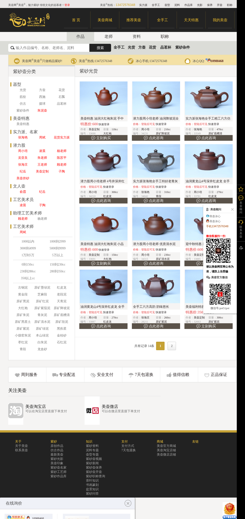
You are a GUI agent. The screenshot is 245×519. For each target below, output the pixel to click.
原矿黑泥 (22, 301)
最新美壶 (57, 454)
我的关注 (241, 189)
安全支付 (105, 374)
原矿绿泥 (42, 328)
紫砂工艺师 (59, 472)
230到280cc (28, 271)
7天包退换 (144, 374)
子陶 (62, 171)
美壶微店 (110, 406)
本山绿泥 (42, 335)
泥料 (177, 5)
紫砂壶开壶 (94, 472)
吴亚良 (23, 157)
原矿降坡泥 (62, 308)
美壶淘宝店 (35, 406)
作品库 (188, 5)
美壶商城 (105, 20)
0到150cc (28, 264)
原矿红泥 (42, 301)
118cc (115, 129)
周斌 (42, 137)
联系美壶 (21, 450)
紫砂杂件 (182, 47)
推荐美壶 (133, 20)
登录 (67, 5)
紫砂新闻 (92, 463)
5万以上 (57, 255)
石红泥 (62, 342)
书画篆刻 (92, 485)
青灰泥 (42, 315)
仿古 (23, 103)
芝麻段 (42, 294)
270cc (220, 192)
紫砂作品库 (59, 476)
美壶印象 (57, 463)
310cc (167, 192)
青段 (23, 349)
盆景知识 (92, 489)
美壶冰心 (215, 216)
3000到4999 (28, 248)
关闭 (231, 209)
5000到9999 (58, 248)
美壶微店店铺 (166, 454)
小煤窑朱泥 (23, 335)
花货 (152, 47)
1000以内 (27, 241)
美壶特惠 (22, 124)
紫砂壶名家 (59, 467)
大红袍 (23, 308)
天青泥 (62, 301)
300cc (115, 192)
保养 (210, 5)
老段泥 (62, 294)
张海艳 (23, 137)
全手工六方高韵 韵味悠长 (151, 306)
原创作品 (57, 446)
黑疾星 (62, 328)
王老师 (42, 164)
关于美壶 (21, 446)
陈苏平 (62, 157)
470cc (220, 129)
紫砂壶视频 (94, 459)
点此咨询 (156, 138)
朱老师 (42, 157)
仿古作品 (57, 450)
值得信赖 (181, 374)
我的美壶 (220, 20)
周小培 (23, 151)
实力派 (143, 5)
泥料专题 (92, 450)
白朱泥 (42, 342)
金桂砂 (62, 335)
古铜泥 (23, 287)
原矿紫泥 (22, 328)
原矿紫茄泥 (42, 308)
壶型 (167, 5)
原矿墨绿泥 (42, 287)
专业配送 (67, 374)
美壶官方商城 (166, 446)
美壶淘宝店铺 (166, 450)
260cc (167, 317)
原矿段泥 (61, 321)
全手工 (156, 5)
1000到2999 (58, 241)
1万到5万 (27, 255)
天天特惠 (191, 20)
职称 (229, 5)
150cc (115, 254)
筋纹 (23, 97)
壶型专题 (92, 454)
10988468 (214, 61)
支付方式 (127, 446)
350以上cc (28, 278)
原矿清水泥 (42, 321)
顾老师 (62, 164)
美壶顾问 (241, 207)
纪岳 (23, 171)
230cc (167, 254)
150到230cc (57, 264)
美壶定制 (42, 171)
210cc (167, 129)
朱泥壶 (42, 110)
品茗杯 (165, 47)
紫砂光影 (57, 459)
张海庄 (23, 164)
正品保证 (219, 374)
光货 (131, 47)
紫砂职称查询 (95, 476)
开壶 (219, 5)
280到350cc (57, 271)
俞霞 (23, 191)
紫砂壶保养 (94, 467)
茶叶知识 (92, 480)
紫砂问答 (92, 493)
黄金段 (23, 294)
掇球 (42, 103)
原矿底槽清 (62, 315)
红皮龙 (62, 287)
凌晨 (42, 151)
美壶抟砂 (22, 178)
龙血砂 (42, 349)
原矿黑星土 (23, 321)
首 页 (76, 20)
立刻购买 (103, 138)
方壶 (142, 47)
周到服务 (29, 374)
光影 (199, 5)
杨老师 (62, 151)
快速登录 (104, 124)
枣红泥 (23, 342)
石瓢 (62, 97)
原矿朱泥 (22, 315)
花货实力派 (62, 137)
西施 (42, 97)
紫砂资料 (92, 446)
